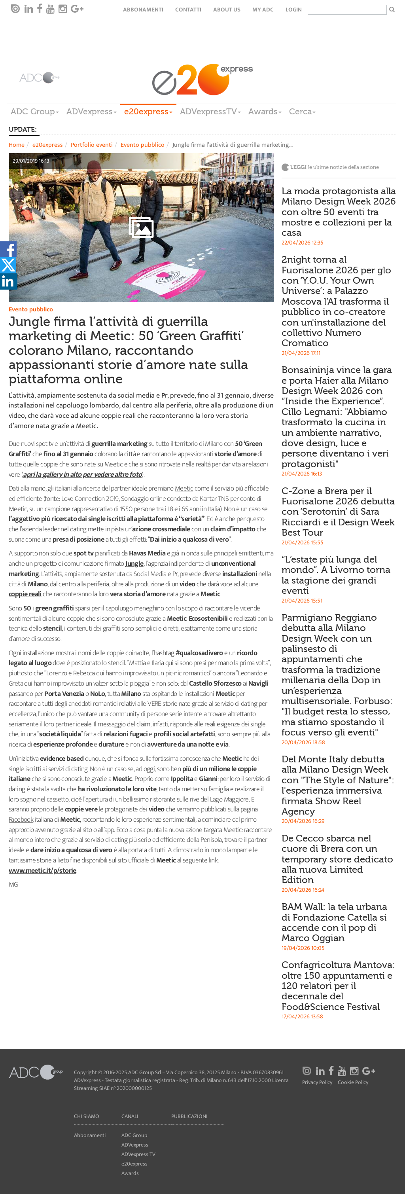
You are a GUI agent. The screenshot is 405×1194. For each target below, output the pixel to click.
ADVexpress (91, 111)
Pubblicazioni (189, 1116)
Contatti (188, 10)
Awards (265, 111)
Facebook (21, 820)
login (294, 10)
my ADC (263, 10)
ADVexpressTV (210, 111)
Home (17, 145)
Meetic (184, 489)
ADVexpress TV (138, 1154)
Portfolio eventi (92, 145)
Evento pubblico (143, 145)
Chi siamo (86, 1116)
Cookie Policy (353, 1082)
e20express (148, 111)
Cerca (302, 111)
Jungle (134, 564)
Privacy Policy (317, 1082)
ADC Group (35, 111)
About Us (226, 10)
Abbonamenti (143, 10)
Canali (129, 1116)
